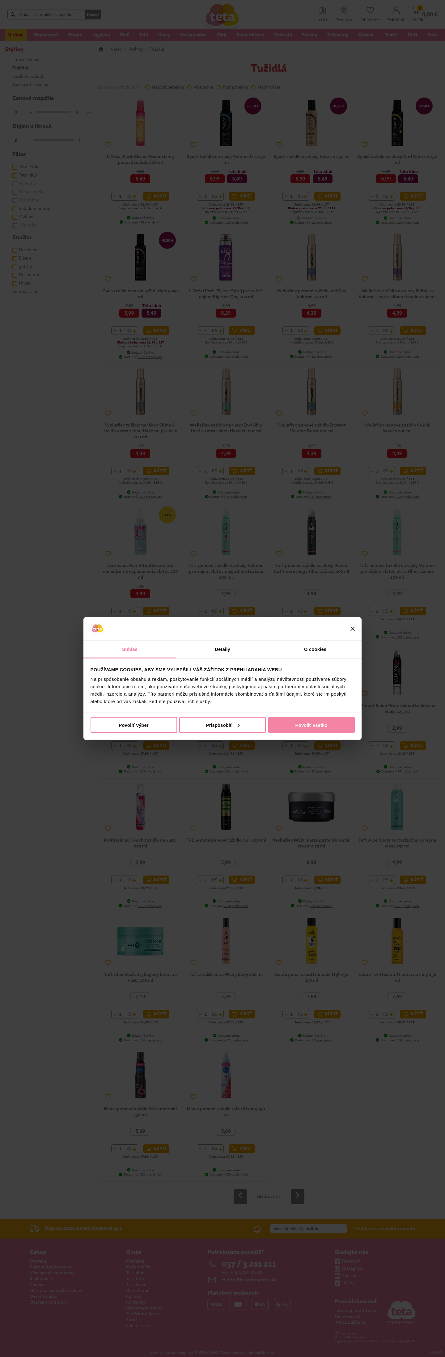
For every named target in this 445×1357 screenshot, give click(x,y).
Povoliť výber (133, 724)
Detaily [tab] (222, 649)
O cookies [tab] (315, 649)
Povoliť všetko (311, 724)
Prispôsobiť (222, 724)
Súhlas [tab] (130, 649)
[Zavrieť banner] (352, 629)
